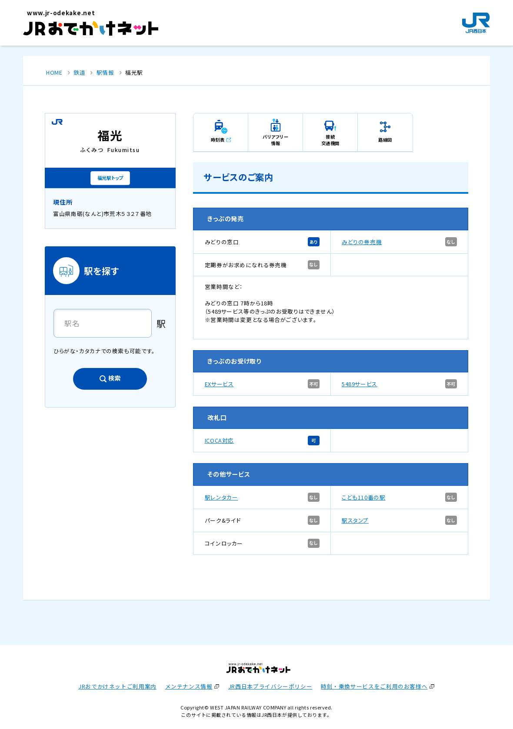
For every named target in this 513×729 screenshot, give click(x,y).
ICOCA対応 (219, 440)
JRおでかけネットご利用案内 (117, 686)
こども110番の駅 (364, 497)
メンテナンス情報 (189, 686)
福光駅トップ (110, 177)
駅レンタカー (221, 497)
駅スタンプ (355, 520)
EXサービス (219, 384)
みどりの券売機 (362, 242)
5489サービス (359, 384)
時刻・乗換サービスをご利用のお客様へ (374, 686)
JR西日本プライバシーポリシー (270, 686)
